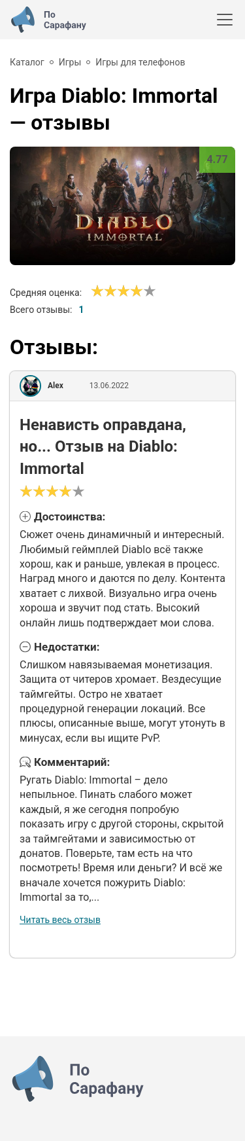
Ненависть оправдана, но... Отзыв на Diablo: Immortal (103, 447)
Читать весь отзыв (60, 920)
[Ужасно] (97, 291)
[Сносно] (104, 291)
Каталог (27, 62)
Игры (70, 62)
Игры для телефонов (140, 62)
